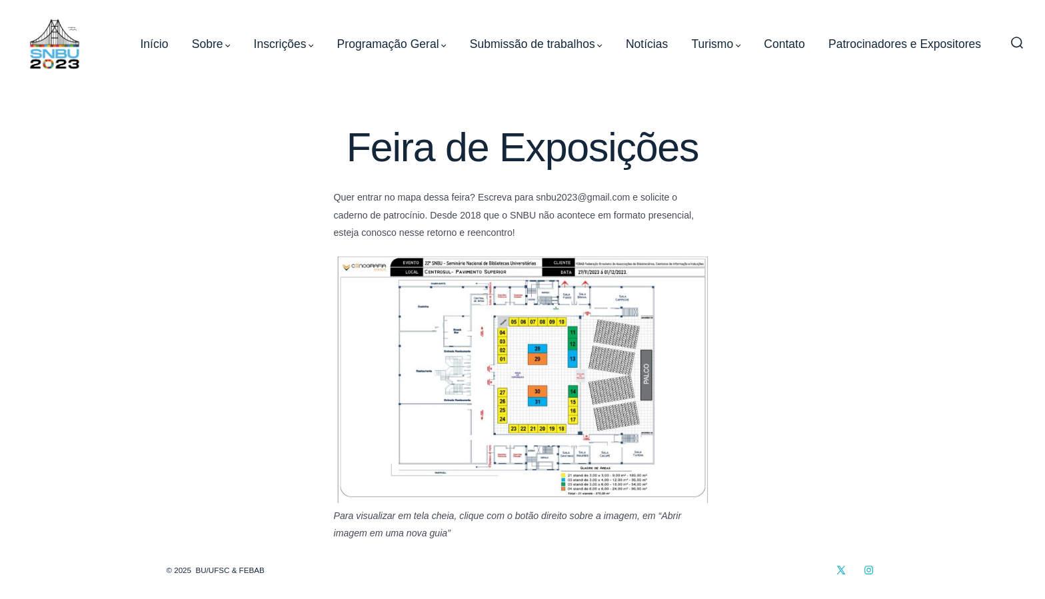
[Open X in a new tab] (841, 570)
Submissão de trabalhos (536, 44)
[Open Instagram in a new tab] (868, 570)
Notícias (647, 44)
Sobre (211, 44)
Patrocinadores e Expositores (904, 44)
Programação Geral (392, 44)
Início (155, 44)
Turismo (716, 44)
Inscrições (284, 44)
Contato (784, 44)
